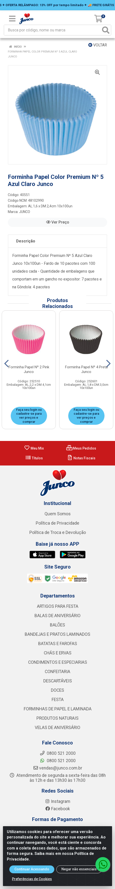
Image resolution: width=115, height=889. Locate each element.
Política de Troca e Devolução (57, 532)
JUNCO (24, 212)
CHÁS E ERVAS (57, 652)
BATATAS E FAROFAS (57, 643)
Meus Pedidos (81, 448)
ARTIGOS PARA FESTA (57, 606)
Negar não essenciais (79, 869)
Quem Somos (58, 513)
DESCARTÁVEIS (57, 680)
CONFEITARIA (57, 671)
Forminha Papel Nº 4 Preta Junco (86, 369)
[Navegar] (6, 363)
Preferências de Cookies (32, 879)
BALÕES (57, 625)
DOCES (57, 690)
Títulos (34, 458)
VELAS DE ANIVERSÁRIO (57, 727)
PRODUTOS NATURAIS (57, 718)
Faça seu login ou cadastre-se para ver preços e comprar (29, 416)
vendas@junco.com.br (57, 768)
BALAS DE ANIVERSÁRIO (57, 615)
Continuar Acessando (31, 869)
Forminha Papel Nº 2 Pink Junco (29, 369)
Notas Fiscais (81, 458)
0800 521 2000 (58, 760)
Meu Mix (34, 448)
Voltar (97, 45)
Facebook (57, 808)
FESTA (58, 699)
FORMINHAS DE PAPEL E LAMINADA (58, 708)
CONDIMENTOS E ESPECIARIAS (57, 662)
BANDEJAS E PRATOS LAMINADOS (57, 634)
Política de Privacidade (57, 523)
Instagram (57, 801)
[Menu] (12, 18)
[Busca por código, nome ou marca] (52, 30)
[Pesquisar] (106, 30)
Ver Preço (57, 222)
